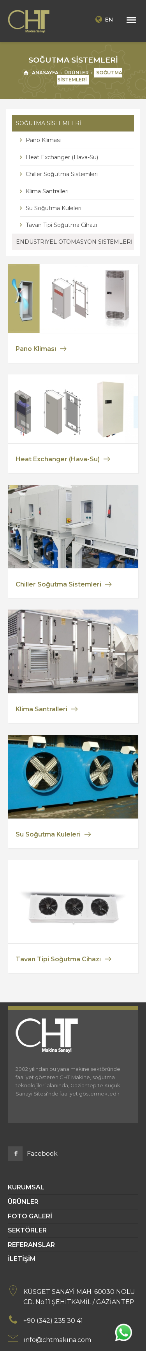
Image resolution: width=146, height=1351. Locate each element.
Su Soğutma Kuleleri (53, 208)
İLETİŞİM (22, 1259)
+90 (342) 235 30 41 (53, 1320)
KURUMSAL (26, 1187)
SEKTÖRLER (27, 1230)
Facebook (42, 1153)
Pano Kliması (43, 140)
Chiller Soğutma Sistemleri (62, 174)
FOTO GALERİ (30, 1216)
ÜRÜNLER (23, 1201)
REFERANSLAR (31, 1244)
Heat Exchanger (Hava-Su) (62, 157)
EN (103, 19)
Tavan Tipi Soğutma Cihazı (61, 224)
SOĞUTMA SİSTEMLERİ (48, 123)
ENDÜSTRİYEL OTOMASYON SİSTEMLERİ (74, 241)
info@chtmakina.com (57, 1340)
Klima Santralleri (47, 191)
